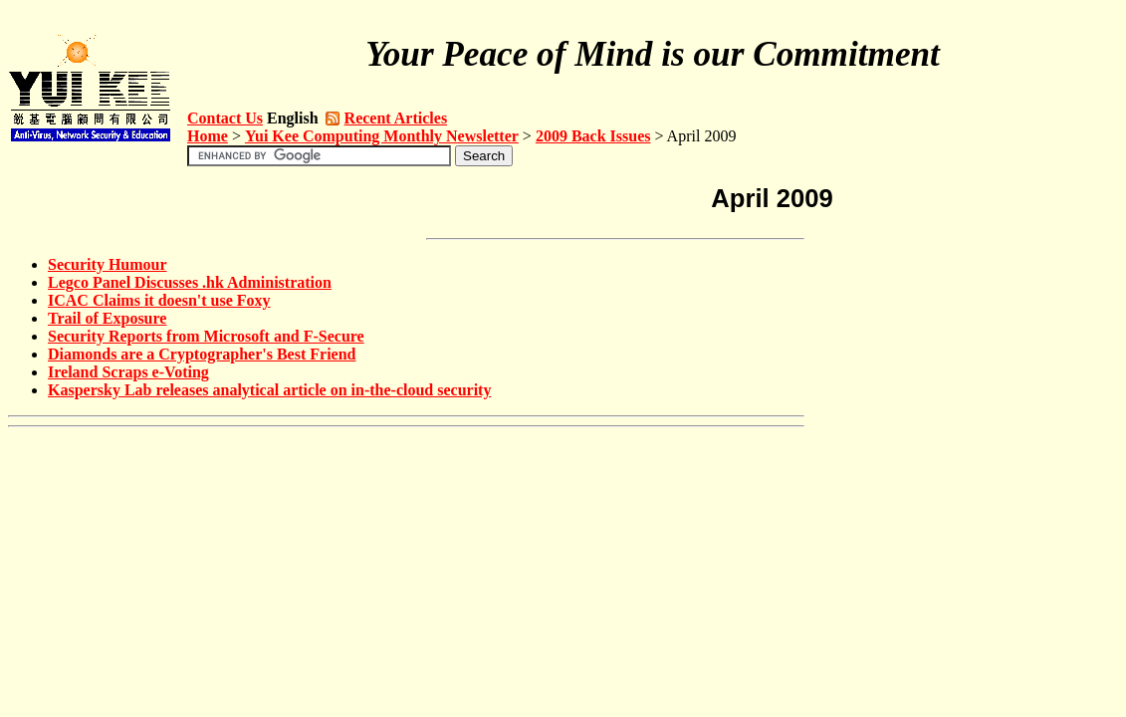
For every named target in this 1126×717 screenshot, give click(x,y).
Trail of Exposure (107, 318)
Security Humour (107, 264)
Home (207, 135)
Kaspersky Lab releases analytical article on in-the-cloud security (269, 389)
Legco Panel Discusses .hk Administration (190, 282)
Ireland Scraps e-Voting (128, 371)
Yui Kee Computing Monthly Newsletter (382, 135)
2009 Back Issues (593, 135)
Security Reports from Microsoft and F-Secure (206, 336)
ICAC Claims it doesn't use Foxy (159, 300)
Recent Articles (396, 118)
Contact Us (225, 118)
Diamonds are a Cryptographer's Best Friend (201, 354)
